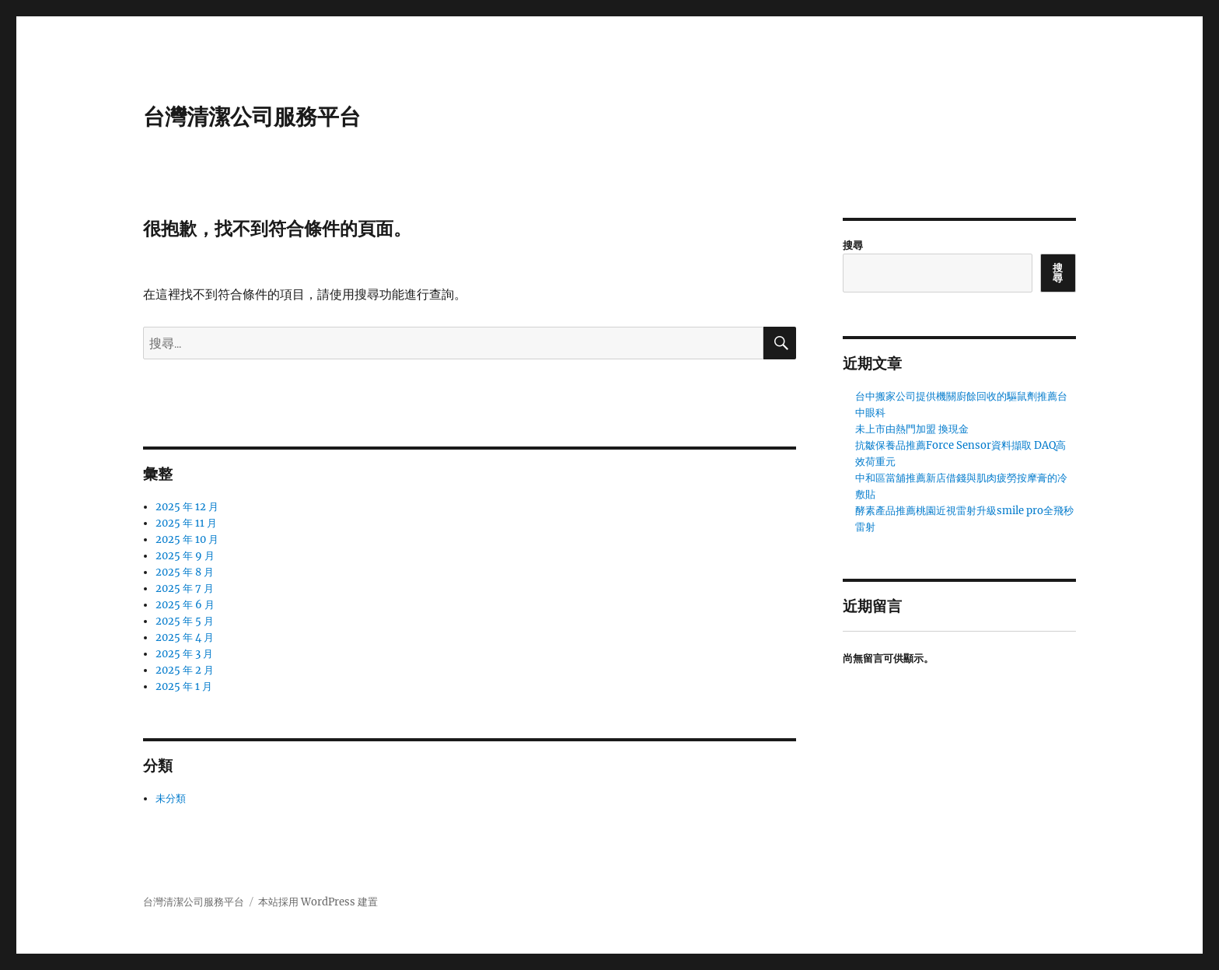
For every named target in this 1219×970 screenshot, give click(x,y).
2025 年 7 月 (184, 588)
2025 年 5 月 (184, 621)
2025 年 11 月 (186, 523)
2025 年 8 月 (184, 572)
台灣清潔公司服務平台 (252, 116)
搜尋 (853, 245)
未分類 (170, 798)
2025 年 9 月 (185, 555)
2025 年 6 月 (185, 604)
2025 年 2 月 (184, 670)
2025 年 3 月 (184, 653)
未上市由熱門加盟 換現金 (912, 429)
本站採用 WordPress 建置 (318, 902)
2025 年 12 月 (186, 506)
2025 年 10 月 (186, 539)
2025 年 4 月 (184, 637)
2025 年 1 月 (183, 686)
